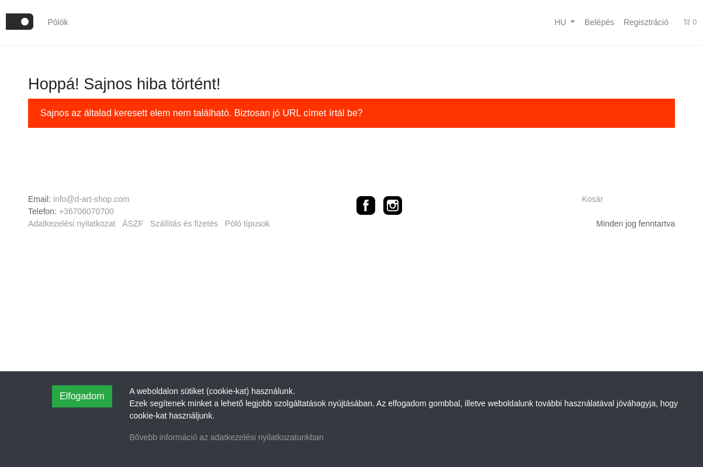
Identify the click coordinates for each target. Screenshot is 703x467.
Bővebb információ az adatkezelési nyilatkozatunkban (227, 437)
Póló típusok (247, 223)
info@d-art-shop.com (91, 199)
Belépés (599, 22)
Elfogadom (82, 396)
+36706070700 (86, 211)
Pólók (57, 22)
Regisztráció (646, 22)
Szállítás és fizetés (184, 223)
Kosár (593, 199)
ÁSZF (132, 223)
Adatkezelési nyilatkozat (71, 223)
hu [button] (562, 22)
